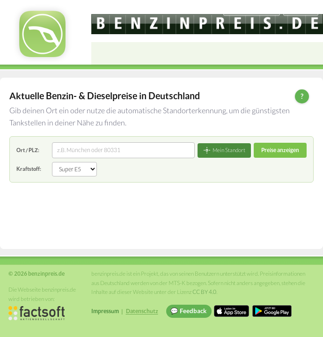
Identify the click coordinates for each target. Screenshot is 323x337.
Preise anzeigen (280, 150)
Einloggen (300, 9)
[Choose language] (251, 9)
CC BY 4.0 (204, 291)
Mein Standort (224, 150)
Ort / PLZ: (27, 150)
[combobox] (123, 150)
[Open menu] (312, 53)
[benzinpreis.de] (207, 24)
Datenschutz (142, 311)
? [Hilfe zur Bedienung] (302, 96)
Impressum (105, 311)
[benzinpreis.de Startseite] (42, 34)
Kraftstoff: (28, 169)
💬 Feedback (188, 311)
